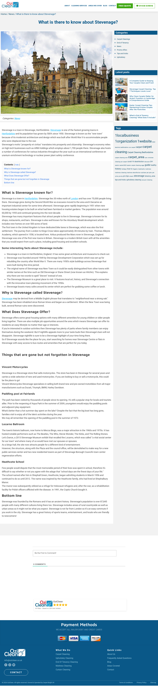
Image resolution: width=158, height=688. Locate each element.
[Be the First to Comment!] (75, 552)
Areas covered (114, 667)
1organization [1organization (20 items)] (126, 141)
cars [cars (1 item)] (146, 157)
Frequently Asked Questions (121, 658)
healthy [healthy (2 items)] (153, 165)
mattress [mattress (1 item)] (148, 168)
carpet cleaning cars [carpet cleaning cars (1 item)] (121, 157)
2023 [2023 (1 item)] (153, 141)
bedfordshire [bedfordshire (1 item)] (124, 147)
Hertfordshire (8, 133)
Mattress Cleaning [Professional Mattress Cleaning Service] (65, 667)
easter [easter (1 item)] (117, 165)
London (74, 197)
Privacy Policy (141, 682)
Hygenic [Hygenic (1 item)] (135, 168)
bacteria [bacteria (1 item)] (117, 147)
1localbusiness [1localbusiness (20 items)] (127, 135)
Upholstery (121, 56)
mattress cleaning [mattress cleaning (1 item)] (120, 172)
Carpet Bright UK (48, 682)
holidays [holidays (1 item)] (124, 168)
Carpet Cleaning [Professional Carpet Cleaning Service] (64, 654)
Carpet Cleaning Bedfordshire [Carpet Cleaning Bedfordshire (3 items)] (140, 152)
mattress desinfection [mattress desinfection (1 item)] (134, 172)
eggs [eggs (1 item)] (142, 165)
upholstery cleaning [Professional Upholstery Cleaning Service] (66, 658)
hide (17, 164)
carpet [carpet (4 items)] (139, 146)
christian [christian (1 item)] (150, 157)
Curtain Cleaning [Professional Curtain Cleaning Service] (64, 671)
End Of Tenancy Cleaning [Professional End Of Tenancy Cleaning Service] (68, 662)
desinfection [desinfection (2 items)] (139, 161)
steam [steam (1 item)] (131, 175)
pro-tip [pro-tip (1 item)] (121, 175)
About (67, 5)
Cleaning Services (79, 5)
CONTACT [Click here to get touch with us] (16, 672)
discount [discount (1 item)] (147, 161)
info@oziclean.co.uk (14, 660)
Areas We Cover (95, 5)
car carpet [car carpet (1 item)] (132, 147)
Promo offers (122, 49)
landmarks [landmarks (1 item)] (141, 168)
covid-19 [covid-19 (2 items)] (130, 161)
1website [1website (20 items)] (144, 141)
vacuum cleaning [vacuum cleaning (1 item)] (147, 179)
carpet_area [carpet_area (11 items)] (136, 156)
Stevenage (55, 129)
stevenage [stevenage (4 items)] (139, 175)
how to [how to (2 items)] (129, 168)
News (11, 13)
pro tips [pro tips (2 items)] (126, 175)
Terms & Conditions (126, 682)
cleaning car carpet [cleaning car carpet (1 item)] (121, 161)
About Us (111, 654)
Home (4, 13)
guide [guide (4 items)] (147, 164)
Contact (112, 5)
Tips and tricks (122, 53)
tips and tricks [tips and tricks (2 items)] (120, 179)
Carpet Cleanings (123, 38)
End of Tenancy (123, 42)
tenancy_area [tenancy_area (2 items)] (150, 175)
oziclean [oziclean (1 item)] (143, 172)
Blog (105, 5)
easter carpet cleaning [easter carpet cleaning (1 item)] (134, 165)
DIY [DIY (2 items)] (151, 161)
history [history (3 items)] (118, 168)
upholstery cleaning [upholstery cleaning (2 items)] (133, 179)
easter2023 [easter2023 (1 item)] (122, 165)
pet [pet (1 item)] (148, 172)
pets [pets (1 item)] (150, 172)
